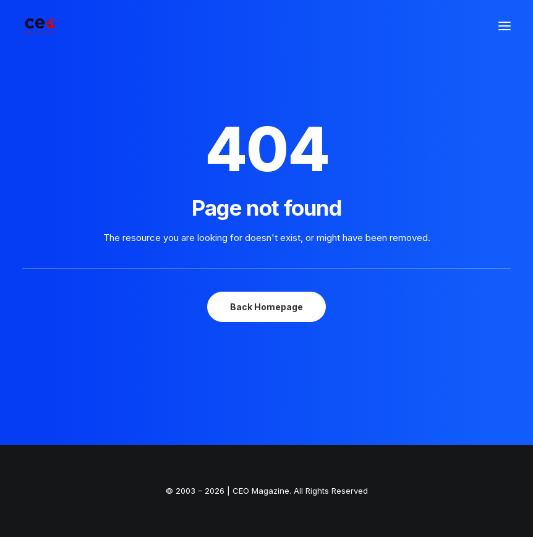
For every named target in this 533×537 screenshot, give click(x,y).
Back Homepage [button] (266, 307)
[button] (504, 26)
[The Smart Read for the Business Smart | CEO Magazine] (40, 26)
